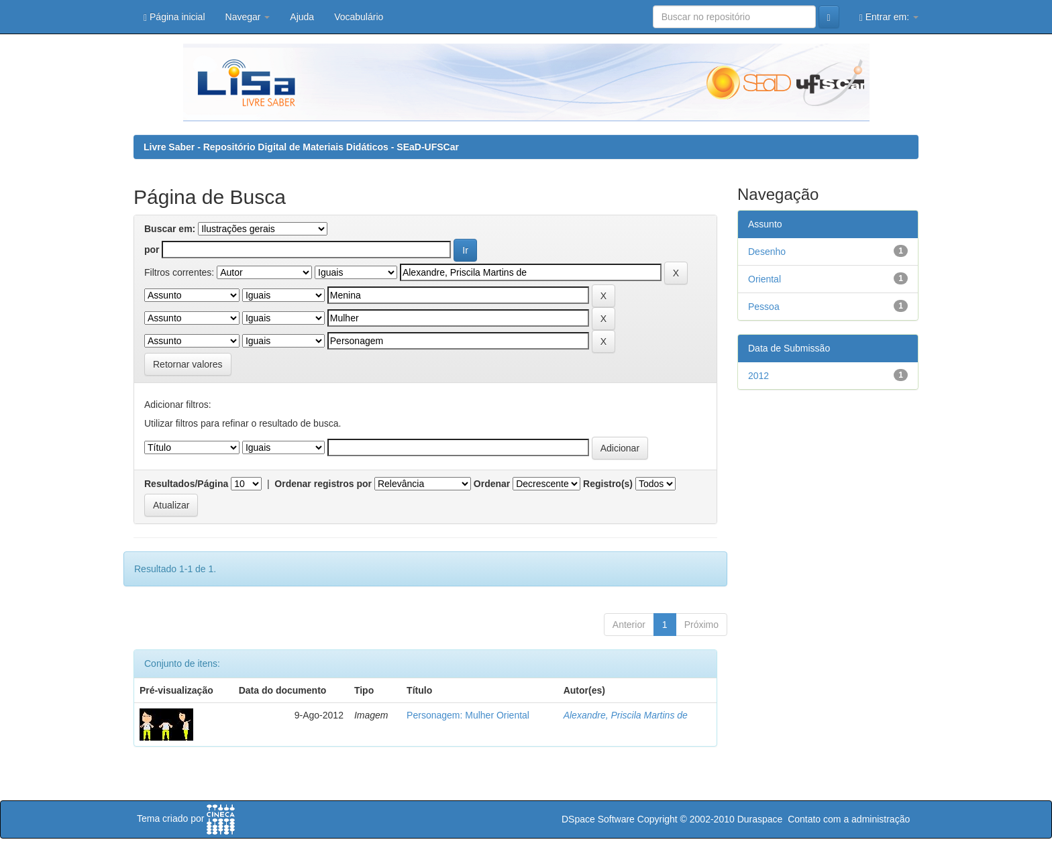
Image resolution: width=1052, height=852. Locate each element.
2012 (758, 375)
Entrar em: (888, 17)
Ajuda (302, 16)
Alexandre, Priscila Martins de (626, 715)
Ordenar (492, 483)
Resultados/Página (186, 483)
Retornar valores (188, 364)
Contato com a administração (849, 819)
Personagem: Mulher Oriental (468, 715)
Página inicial (174, 17)
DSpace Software (598, 819)
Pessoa (764, 306)
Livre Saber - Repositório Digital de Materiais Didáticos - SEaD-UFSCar (301, 147)
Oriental (764, 279)
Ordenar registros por (323, 483)
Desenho (767, 251)
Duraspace (760, 819)
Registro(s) (608, 483)
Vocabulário (358, 16)
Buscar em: (169, 228)
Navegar (247, 16)
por (152, 249)
